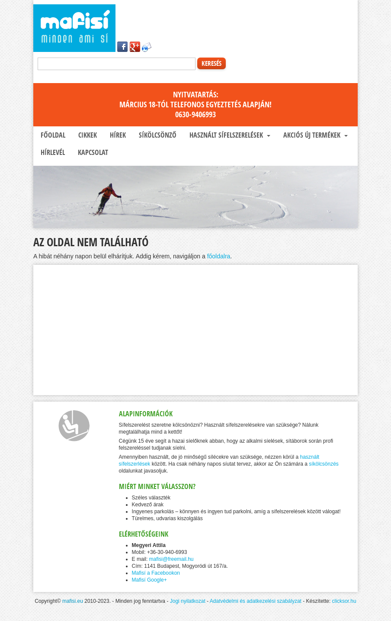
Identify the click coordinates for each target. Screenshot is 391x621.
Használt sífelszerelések (229, 135)
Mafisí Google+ (149, 580)
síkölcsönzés (324, 464)
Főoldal (52, 135)
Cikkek (87, 135)
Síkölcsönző (156, 135)
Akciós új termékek (315, 135)
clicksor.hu (344, 601)
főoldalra (219, 256)
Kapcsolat (92, 152)
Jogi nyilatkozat (187, 601)
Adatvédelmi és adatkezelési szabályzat (255, 601)
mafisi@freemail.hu (171, 559)
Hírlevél (52, 152)
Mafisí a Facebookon (156, 573)
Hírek (117, 135)
